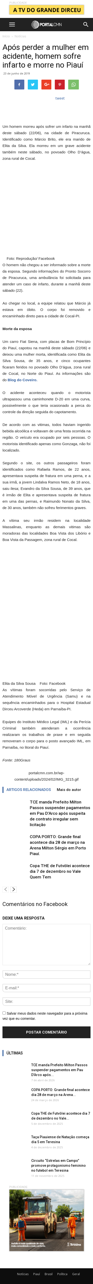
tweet (60, 98)
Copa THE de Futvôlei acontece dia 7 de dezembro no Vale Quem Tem (60, 871)
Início (6, 36)
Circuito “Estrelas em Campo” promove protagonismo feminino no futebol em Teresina (58, 1165)
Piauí (36, 1274)
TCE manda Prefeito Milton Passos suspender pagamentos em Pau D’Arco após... (59, 1070)
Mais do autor (69, 790)
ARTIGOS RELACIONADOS (28, 790)
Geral (76, 1274)
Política (62, 1274)
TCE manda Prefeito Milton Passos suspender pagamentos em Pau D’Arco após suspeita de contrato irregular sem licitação (60, 813)
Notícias (20, 36)
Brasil (49, 1274)
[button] (86, 24)
